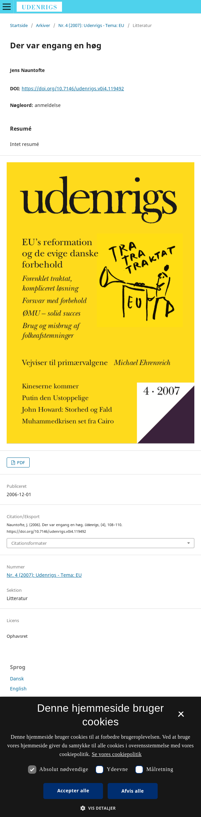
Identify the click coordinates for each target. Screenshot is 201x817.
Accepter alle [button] (73, 790)
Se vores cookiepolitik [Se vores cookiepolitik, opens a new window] (117, 754)
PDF (20, 462)
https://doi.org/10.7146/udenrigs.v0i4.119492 (73, 88)
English (18, 688)
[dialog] (100, 757)
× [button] (181, 716)
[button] (100, 808)
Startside (19, 25)
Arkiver (43, 25)
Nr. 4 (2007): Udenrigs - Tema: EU (91, 25)
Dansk (17, 678)
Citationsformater (29, 543)
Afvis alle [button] (132, 791)
